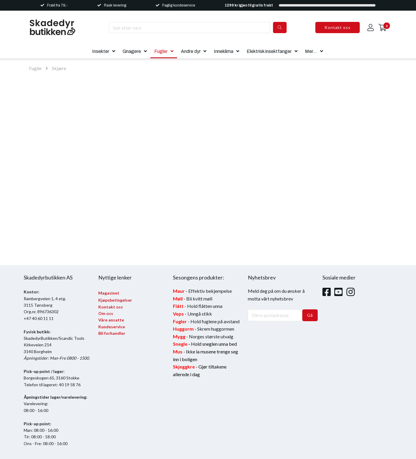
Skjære (59, 68)
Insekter (100, 51)
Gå (310, 315)
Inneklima (223, 51)
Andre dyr (191, 51)
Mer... (311, 51)
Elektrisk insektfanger (269, 51)
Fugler (161, 51)
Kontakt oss (338, 27)
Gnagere (132, 51)
